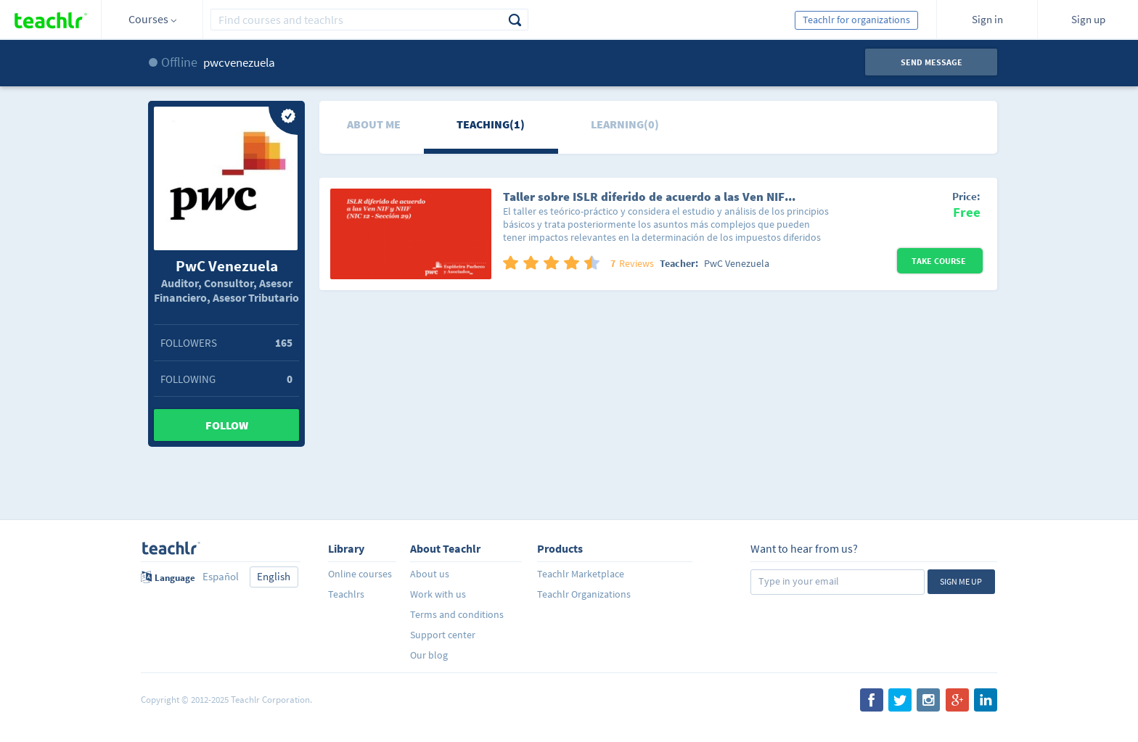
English (273, 576)
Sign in (987, 19)
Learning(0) (625, 124)
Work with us (438, 594)
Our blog (429, 654)
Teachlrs (346, 594)
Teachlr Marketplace (580, 573)
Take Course (940, 260)
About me (374, 124)
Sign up (1088, 19)
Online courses (360, 573)
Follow (226, 425)
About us (429, 573)
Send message (931, 62)
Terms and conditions (457, 614)
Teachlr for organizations (856, 19)
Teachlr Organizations (584, 594)
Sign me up (961, 581)
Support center (442, 634)
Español (220, 576)
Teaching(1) (491, 124)
